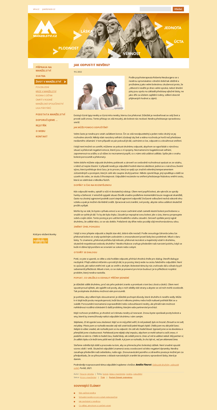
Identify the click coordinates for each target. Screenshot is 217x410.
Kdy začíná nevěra (87, 392)
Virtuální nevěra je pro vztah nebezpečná (98, 397)
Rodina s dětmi (44, 95)
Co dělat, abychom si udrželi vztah (95, 405)
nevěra (129, 374)
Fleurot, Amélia (87, 374)
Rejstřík (41, 125)
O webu (40, 131)
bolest (105, 374)
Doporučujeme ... (47, 120)
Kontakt (42, 136)
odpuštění (137, 374)
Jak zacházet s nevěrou (89, 401)
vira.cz (36, 9)
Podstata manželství (50, 114)
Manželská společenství (49, 103)
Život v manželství (48, 81)
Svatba (40, 76)
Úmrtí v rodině (44, 99)
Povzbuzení (42, 87)
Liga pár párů (43, 108)
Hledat (178, 9)
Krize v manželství (88, 377)
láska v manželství (117, 374)
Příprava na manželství (44, 69)
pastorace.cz (48, 9)
